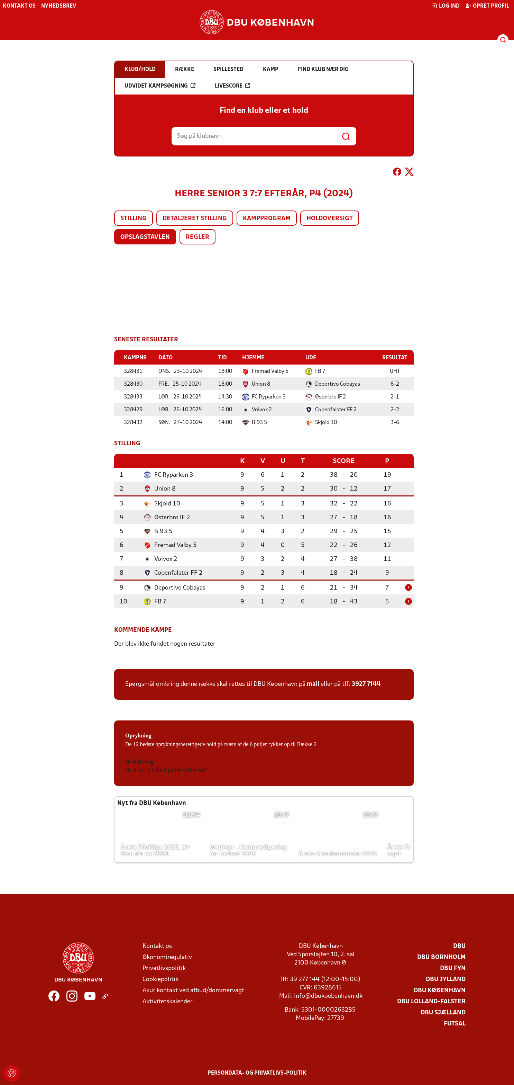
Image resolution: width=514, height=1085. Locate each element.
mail (313, 684)
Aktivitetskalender (168, 1001)
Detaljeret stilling (195, 219)
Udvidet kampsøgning (160, 86)
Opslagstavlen (145, 237)
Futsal (455, 1023)
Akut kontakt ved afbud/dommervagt (193, 990)
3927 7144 (366, 684)
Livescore (232, 86)
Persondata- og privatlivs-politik (257, 1072)
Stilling (133, 219)
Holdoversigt (329, 219)
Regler (197, 237)
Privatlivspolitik (164, 968)
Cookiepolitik (160, 979)
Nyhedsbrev (58, 6)
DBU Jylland (446, 979)
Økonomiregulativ (167, 957)
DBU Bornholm (441, 957)
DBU (459, 946)
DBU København (440, 990)
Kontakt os (19, 6)
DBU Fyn (453, 968)
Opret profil (487, 6)
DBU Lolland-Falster (431, 1001)
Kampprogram (267, 219)
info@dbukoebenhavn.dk (328, 995)
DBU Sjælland (443, 1012)
